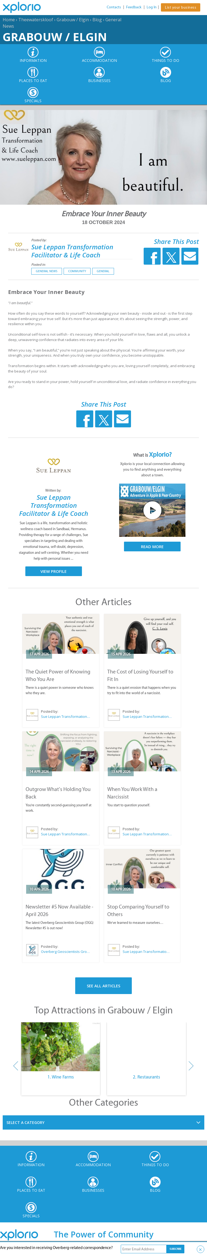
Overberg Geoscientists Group (66, 951)
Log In (152, 7)
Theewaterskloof (35, 20)
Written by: (53, 490)
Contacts (114, 7)
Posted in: (38, 264)
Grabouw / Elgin (73, 20)
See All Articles (103, 985)
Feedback (134, 7)
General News (46, 271)
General (103, 271)
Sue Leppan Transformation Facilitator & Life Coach (72, 250)
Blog (97, 20)
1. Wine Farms (60, 1077)
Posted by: (39, 240)
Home (9, 20)
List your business (180, 7)
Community (77, 271)
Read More (152, 546)
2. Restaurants (146, 1077)
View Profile (53, 571)
